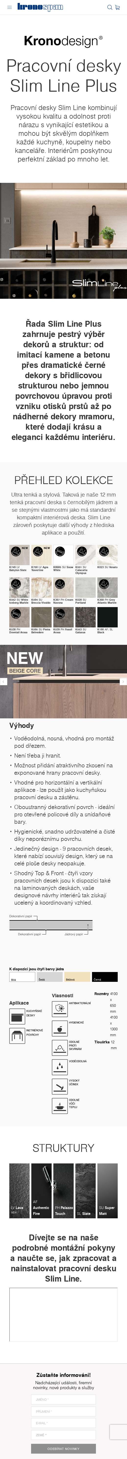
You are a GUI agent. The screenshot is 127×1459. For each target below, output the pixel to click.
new (25, 548)
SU (63, 568)
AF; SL (105, 630)
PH (63, 601)
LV (17, 568)
